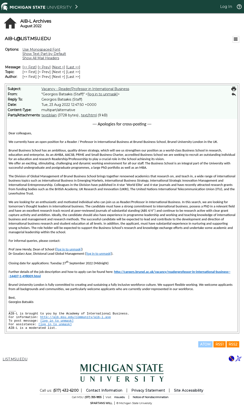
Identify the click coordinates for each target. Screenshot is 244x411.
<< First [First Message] (30, 67)
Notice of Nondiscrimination (150, 397)
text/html (89, 115)
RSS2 (233, 344)
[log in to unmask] (102, 94)
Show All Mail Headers (40, 58)
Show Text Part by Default (44, 54)
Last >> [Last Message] (73, 67)
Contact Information (104, 390)
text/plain (49, 115)
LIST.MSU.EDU (15, 359)
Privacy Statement (148, 390)
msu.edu (119, 397)
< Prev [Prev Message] (44, 67)
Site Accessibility (188, 390)
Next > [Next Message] (58, 67)
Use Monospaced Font (41, 49)
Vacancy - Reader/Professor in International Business (85, 89)
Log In (226, 6)
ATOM (205, 344)
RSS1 (219, 344)
